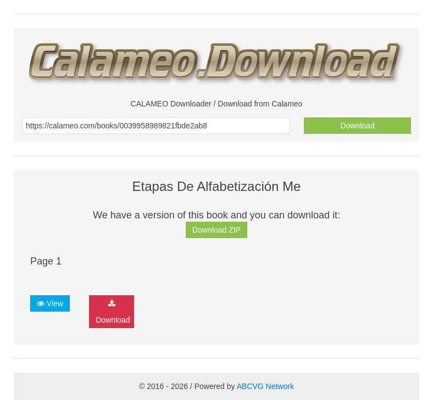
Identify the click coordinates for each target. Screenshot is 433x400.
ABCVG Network (265, 386)
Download (357, 125)
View (50, 303)
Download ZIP (216, 230)
